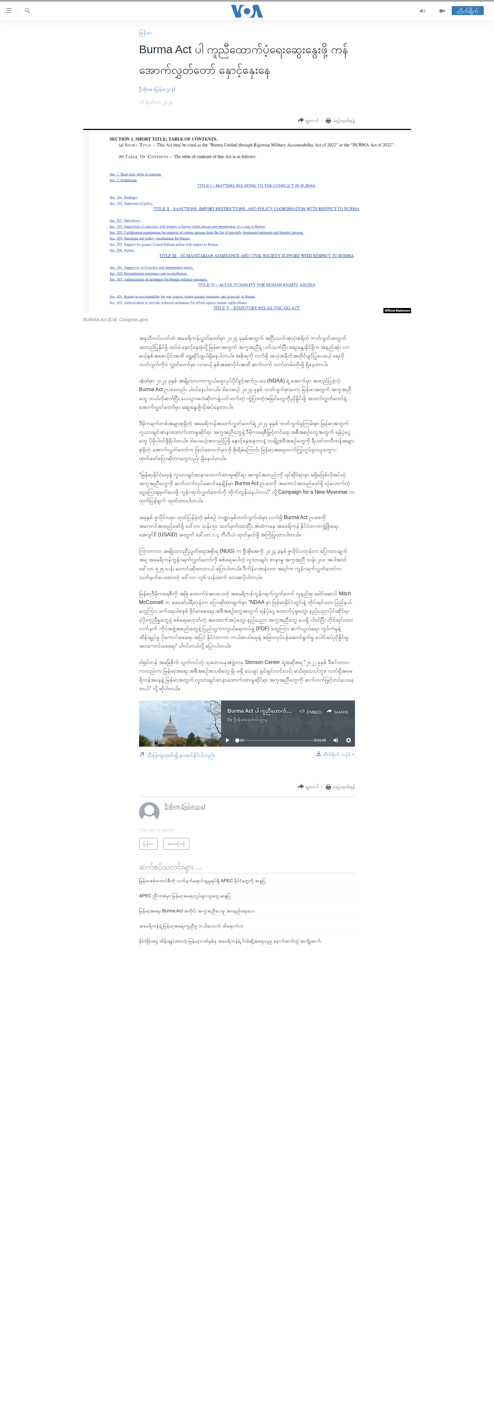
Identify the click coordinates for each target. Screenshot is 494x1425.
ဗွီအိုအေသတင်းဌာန (250, 719)
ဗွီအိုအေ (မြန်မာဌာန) (157, 89)
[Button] (308, 120)
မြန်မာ (145, 32)
